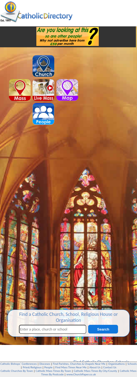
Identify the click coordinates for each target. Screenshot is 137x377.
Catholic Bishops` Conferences (18, 364)
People (48, 367)
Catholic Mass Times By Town (53, 371)
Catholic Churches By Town (17, 371)
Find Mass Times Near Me (71, 367)
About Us (94, 367)
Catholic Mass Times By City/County (95, 371)
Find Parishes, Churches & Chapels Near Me (79, 364)
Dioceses (44, 364)
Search (103, 329)
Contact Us (109, 367)
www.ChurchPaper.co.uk (81, 374)
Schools (132, 364)
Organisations (116, 364)
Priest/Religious (32, 367)
